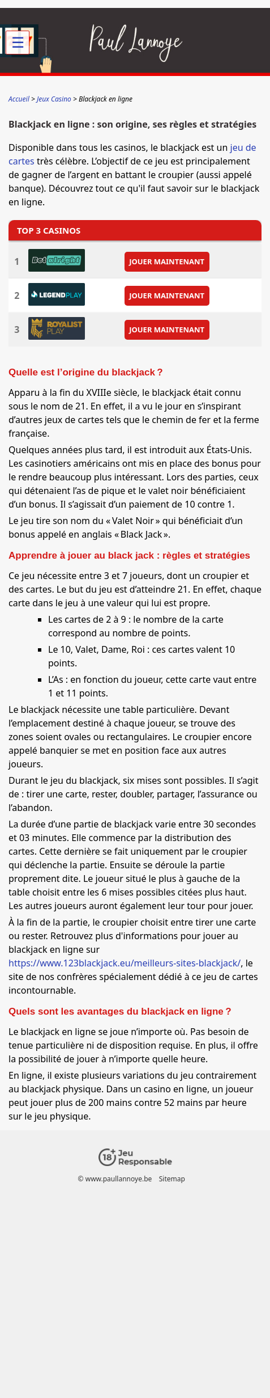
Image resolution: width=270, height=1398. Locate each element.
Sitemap (172, 1179)
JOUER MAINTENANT (166, 261)
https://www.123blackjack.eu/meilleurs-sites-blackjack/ (124, 963)
